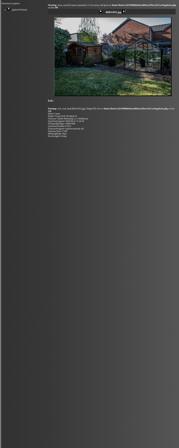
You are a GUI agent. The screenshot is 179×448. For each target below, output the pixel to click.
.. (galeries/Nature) (17, 9)
